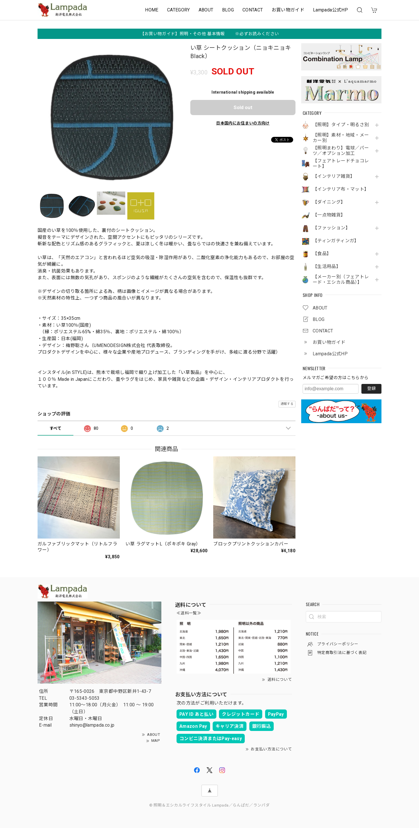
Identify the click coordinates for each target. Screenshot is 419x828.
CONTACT (252, 10)
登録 (371, 388)
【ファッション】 (331, 227)
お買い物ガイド (288, 10)
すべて (55, 428)
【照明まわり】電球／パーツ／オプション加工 (341, 150)
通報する (287, 404)
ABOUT (206, 10)
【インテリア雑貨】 (334, 176)
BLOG (228, 10)
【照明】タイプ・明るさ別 (341, 124)
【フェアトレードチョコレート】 (341, 163)
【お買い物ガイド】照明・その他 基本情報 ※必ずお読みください (209, 33)
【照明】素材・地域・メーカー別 (341, 138)
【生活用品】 (327, 266)
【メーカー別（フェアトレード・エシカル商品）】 (341, 279)
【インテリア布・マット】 (341, 189)
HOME (151, 10)
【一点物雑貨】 (329, 215)
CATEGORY (178, 10)
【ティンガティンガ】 (336, 240)
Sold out (243, 107)
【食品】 (322, 253)
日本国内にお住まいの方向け (243, 123)
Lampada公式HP (330, 10)
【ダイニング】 (329, 202)
